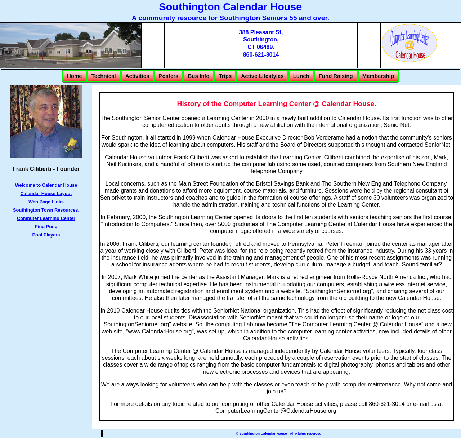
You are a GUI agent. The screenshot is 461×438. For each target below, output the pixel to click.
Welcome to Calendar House (46, 185)
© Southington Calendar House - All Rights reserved (279, 433)
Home (74, 76)
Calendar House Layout (46, 193)
